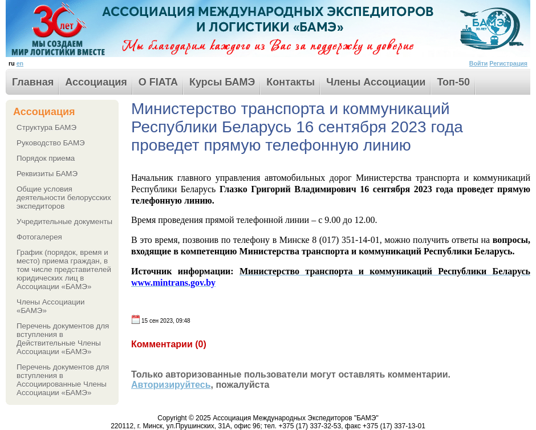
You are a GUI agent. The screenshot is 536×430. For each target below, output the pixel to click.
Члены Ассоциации (375, 82)
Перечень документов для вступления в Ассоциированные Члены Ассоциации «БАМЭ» (63, 380)
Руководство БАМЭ (51, 143)
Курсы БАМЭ (222, 82)
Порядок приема (46, 158)
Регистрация (508, 63)
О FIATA (158, 82)
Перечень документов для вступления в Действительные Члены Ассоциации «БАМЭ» (63, 339)
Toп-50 (453, 82)
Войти (478, 63)
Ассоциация (96, 82)
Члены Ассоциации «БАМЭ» (51, 306)
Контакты (290, 82)
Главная (33, 82)
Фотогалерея (39, 237)
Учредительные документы (64, 221)
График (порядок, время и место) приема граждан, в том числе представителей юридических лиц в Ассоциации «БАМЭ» (64, 269)
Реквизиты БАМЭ (47, 173)
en (20, 63)
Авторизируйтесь (171, 385)
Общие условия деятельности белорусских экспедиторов (64, 197)
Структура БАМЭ (46, 127)
